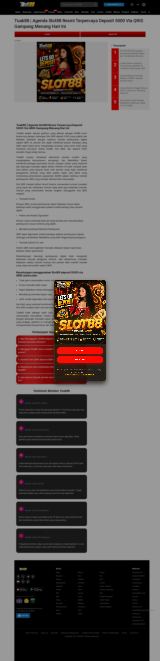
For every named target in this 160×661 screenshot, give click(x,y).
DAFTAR (80, 359)
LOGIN (80, 350)
